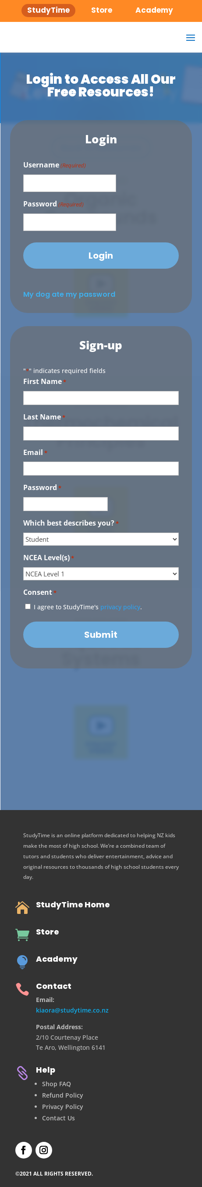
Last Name (44, 417)
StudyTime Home (73, 904)
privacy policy (120, 607)
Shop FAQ (56, 1084)
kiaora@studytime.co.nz (72, 1010)
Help (45, 1069)
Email (35, 453)
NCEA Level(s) (48, 558)
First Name (44, 382)
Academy (57, 958)
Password (53, 204)
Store (47, 931)
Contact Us (58, 1118)
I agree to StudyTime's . (88, 607)
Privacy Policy (62, 1106)
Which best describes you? (71, 523)
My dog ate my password (69, 294)
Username (54, 165)
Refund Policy (62, 1095)
